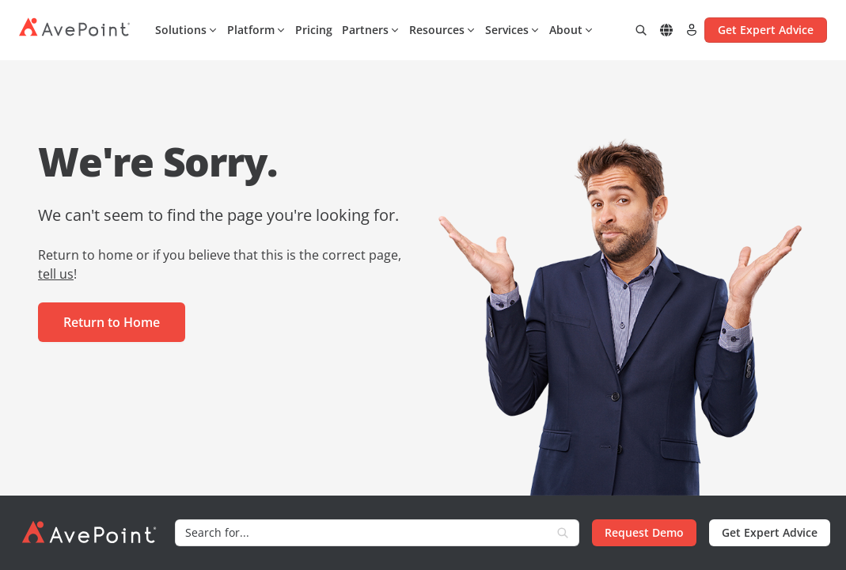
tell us (56, 274)
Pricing (313, 29)
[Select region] (666, 30)
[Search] (361, 532)
